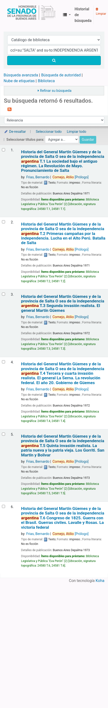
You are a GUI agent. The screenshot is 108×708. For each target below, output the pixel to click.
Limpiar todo (76, 132)
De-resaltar (15, 132)
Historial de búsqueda (83, 15)
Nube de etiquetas (19, 81)
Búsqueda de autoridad (61, 75)
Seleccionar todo (49, 132)
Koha (100, 580)
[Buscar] (54, 60)
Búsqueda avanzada (21, 75)
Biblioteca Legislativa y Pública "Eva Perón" (31, 15)
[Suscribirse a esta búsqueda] (9, 109)
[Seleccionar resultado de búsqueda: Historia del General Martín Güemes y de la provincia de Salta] (3, 149)
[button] (67, 15)
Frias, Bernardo (37, 177)
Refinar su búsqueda (55, 91)
